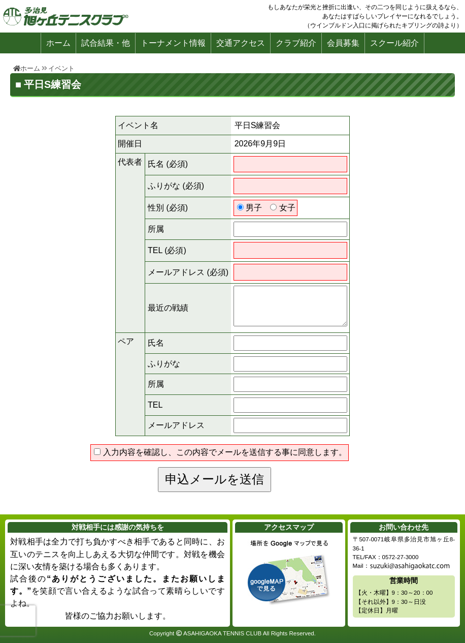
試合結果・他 (105, 43)
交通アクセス (240, 43)
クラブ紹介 (296, 43)
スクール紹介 (394, 43)
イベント (61, 68)
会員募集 (343, 43)
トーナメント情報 (173, 43)
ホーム (58, 43)
